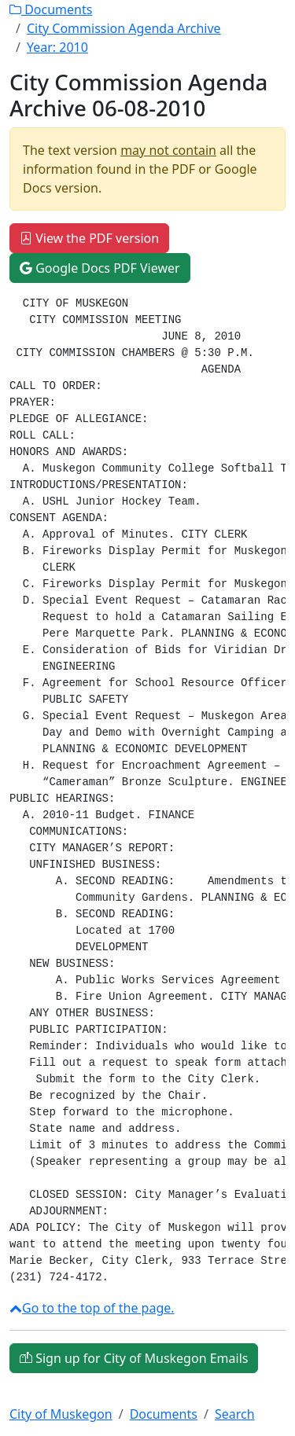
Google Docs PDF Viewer (100, 268)
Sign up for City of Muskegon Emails (134, 1358)
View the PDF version (89, 238)
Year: (57, 47)
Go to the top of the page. (92, 1308)
